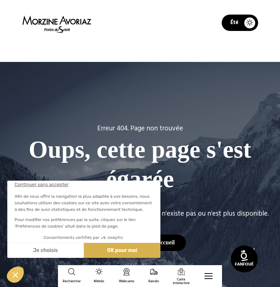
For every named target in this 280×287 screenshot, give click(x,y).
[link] (244, 258)
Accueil (98, 49)
